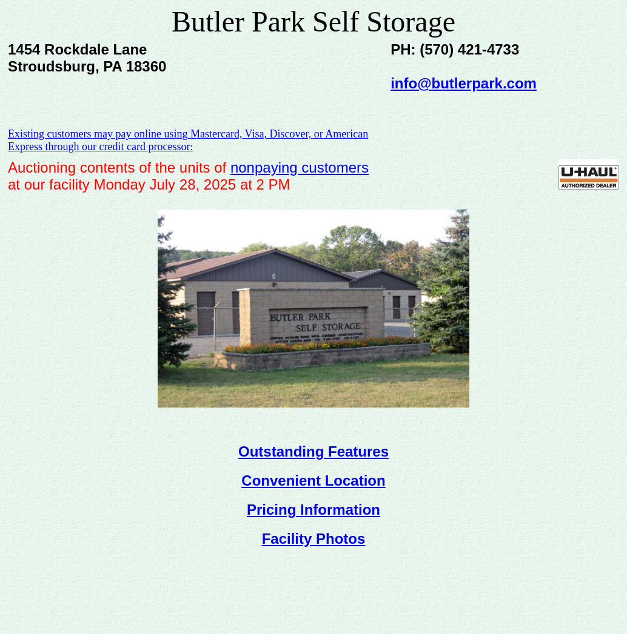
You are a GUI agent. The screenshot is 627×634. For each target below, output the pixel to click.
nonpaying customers (299, 167)
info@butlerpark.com (464, 83)
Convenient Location (313, 480)
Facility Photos (314, 538)
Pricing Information (313, 509)
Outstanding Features (313, 451)
